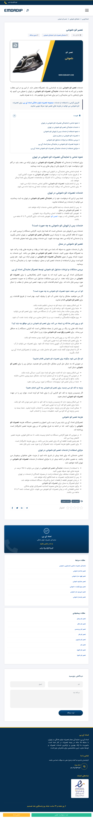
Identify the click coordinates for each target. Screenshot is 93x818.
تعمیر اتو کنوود (81, 650)
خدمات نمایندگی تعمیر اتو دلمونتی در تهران (63, 127)
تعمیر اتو (54, 216)
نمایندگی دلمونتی (74, 19)
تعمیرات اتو (76, 501)
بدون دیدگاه (33, 35)
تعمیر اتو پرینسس (80, 629)
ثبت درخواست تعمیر (61, 815)
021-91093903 (75, 767)
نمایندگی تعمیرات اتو (60, 35)
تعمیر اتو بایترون (81, 639)
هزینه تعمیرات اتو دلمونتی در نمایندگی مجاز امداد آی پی (58, 144)
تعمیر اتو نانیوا (81, 655)
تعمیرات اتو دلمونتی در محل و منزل (65, 135)
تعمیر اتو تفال (81, 624)
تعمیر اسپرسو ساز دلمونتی (78, 592)
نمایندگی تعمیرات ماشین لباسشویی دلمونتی (72, 566)
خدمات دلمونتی (66, 501)
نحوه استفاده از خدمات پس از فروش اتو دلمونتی (60, 131)
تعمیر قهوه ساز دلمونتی (79, 576)
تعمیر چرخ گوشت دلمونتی (78, 587)
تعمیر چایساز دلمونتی (79, 597)
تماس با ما (16, 815)
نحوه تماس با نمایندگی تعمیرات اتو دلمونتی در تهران (59, 123)
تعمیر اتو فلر (82, 634)
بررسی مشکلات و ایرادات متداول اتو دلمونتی (62, 140)
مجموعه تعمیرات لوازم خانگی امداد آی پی (38, 102)
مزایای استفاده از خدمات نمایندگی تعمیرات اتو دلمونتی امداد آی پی (54, 148)
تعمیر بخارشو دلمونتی (79, 581)
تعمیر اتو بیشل (81, 619)
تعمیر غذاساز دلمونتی (79, 571)
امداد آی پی (85, 19)
